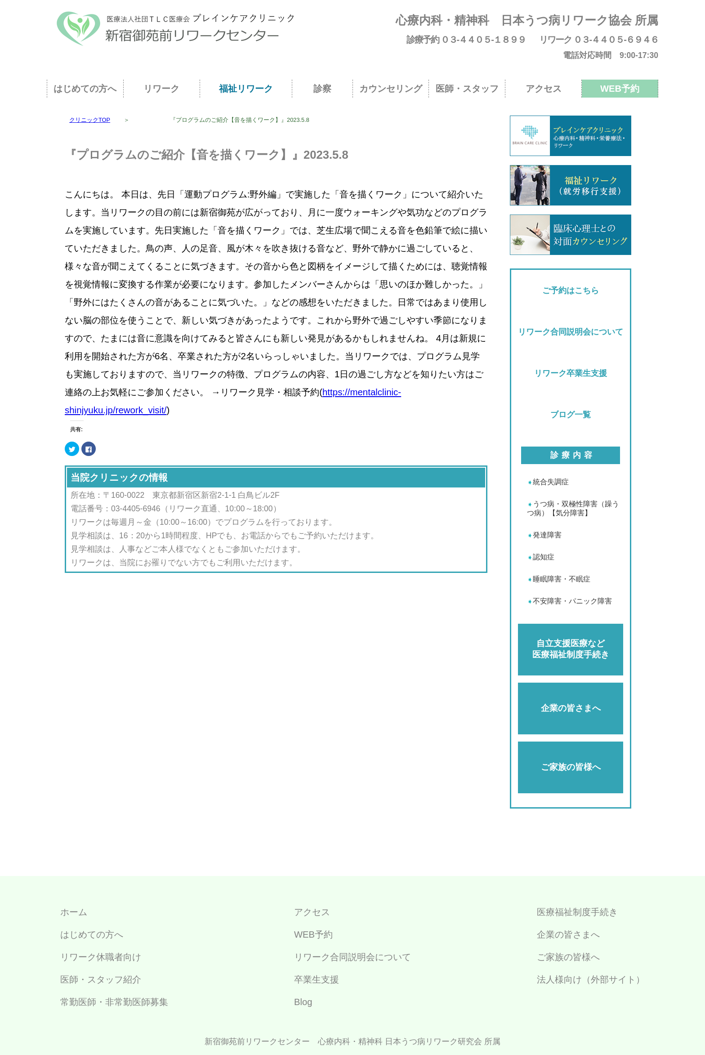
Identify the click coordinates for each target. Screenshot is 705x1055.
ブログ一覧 (570, 414)
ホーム (73, 912)
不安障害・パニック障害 (572, 601)
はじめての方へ (85, 89)
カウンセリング (390, 89)
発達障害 (547, 535)
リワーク (161, 89)
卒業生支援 (316, 979)
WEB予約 (619, 89)
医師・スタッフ (467, 89)
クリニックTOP (89, 119)
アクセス (544, 89)
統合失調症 (551, 482)
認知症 (543, 557)
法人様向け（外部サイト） (591, 979)
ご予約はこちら (570, 290)
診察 (322, 89)
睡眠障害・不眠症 (561, 579)
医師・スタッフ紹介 (100, 979)
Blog (303, 1002)
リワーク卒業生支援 (570, 373)
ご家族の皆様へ (571, 767)
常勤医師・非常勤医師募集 (114, 1002)
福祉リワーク (246, 89)
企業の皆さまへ (571, 708)
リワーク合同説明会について (570, 331)
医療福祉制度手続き (577, 912)
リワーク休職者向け (100, 957)
